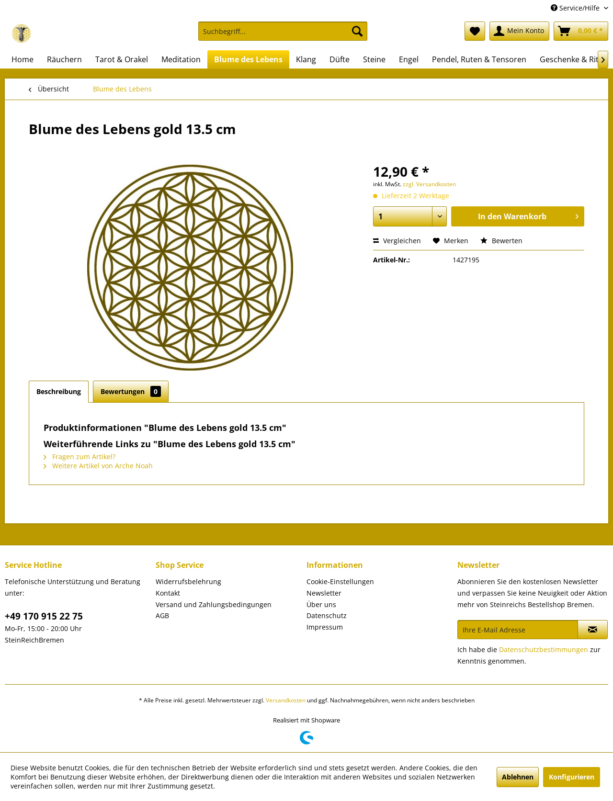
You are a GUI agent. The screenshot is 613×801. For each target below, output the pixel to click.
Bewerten (501, 240)
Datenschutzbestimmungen (543, 649)
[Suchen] (357, 31)
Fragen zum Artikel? (79, 456)
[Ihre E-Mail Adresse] (517, 629)
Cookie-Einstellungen (340, 581)
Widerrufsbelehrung (188, 581)
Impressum (324, 627)
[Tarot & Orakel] (122, 59)
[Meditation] (181, 59)
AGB (162, 615)
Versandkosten (286, 700)
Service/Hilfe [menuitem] (576, 7)
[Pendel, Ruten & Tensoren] (479, 59)
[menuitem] (282, 36)
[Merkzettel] (475, 31)
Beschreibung (58, 391)
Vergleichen (397, 240)
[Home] (22, 59)
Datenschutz (326, 615)
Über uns (321, 604)
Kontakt (168, 593)
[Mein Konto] (519, 31)
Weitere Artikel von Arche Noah (98, 465)
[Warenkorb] (581, 31)
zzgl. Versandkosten (429, 184)
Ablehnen (518, 776)
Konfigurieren (571, 776)
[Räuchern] (64, 59)
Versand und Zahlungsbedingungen (214, 604)
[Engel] (408, 59)
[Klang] (306, 59)
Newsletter (323, 593)
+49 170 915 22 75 (44, 616)
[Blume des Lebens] (248, 59)
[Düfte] (339, 59)
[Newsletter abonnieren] (593, 629)
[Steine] (374, 59)
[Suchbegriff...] (282, 31)
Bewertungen (131, 391)
